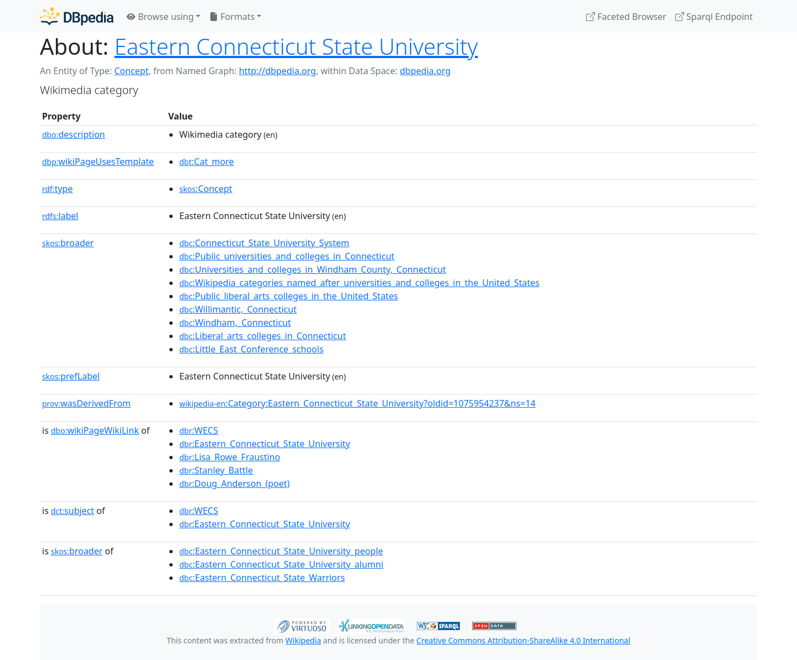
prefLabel (71, 376)
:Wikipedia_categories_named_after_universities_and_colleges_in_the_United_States (359, 283)
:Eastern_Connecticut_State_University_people (281, 551)
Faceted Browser (626, 17)
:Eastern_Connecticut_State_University (264, 444)
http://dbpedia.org (277, 71)
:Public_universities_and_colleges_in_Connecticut (287, 256)
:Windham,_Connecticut (235, 322)
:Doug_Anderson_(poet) (234, 483)
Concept (131, 71)
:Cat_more (206, 161)
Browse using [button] (160, 17)
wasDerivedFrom (86, 403)
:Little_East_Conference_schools (251, 349)
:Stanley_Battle (216, 470)
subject (72, 511)
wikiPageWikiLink (95, 430)
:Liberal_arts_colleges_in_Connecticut (262, 336)
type (57, 189)
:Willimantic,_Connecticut (238, 309)
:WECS (198, 430)
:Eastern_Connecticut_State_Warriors (262, 577)
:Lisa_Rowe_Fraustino (229, 457)
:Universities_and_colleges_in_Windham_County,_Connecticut (312, 269)
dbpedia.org (425, 71)
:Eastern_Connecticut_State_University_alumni (281, 564)
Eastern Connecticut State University (296, 46)
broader (68, 243)
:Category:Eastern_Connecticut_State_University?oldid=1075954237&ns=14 (357, 403)
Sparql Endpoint (714, 17)
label (60, 216)
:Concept (205, 189)
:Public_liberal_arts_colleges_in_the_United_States (288, 296)
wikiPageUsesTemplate (98, 161)
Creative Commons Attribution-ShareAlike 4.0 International (523, 640)
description (73, 134)
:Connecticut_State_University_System (264, 243)
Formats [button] (232, 17)
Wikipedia (303, 640)
